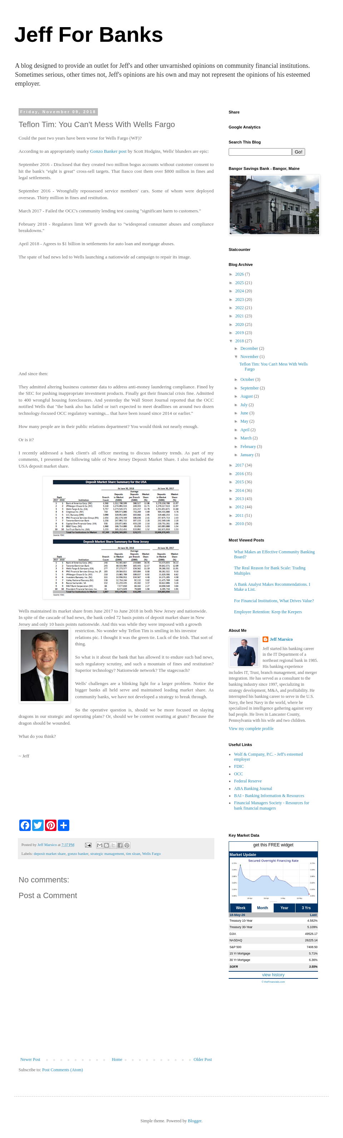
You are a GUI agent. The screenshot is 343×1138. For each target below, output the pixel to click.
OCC (238, 773)
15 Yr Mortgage (240, 953)
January (247, 454)
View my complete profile (251, 728)
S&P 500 (236, 947)
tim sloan (133, 853)
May (244, 421)
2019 (240, 332)
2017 (240, 465)
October (247, 379)
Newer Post (30, 1059)
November (250, 356)
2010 (240, 523)
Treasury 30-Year (241, 927)
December (249, 348)
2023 (240, 299)
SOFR (234, 966)
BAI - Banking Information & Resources (269, 795)
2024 (240, 290)
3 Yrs (306, 908)
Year (284, 908)
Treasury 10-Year (241, 920)
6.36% (313, 960)
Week (240, 908)
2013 (240, 498)
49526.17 (311, 934)
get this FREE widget (273, 844)
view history (273, 974)
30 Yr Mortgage (240, 960)
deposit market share (49, 853)
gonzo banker (78, 853)
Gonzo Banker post (108, 151)
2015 (240, 481)
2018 (240, 340)
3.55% (313, 966)
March (246, 437)
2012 (240, 506)
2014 (240, 490)
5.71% (313, 953)
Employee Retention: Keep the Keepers (268, 611)
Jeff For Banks (88, 34)
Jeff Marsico (281, 639)
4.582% (312, 920)
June (244, 413)
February (248, 446)
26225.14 (311, 940)
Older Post (203, 1059)
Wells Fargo (151, 853)
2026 (240, 274)
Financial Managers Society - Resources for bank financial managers (271, 805)
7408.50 (312, 947)
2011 (240, 515)
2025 (240, 282)
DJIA (233, 934)
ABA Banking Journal (253, 788)
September (250, 388)
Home (117, 1059)
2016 (240, 473)
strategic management (107, 853)
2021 (240, 315)
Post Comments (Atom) (62, 1069)
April (245, 429)
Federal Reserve (248, 781)
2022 (240, 307)
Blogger (195, 1120)
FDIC (239, 766)
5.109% (312, 927)
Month (262, 908)
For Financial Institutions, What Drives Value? (274, 600)
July (244, 404)
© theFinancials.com (273, 982)
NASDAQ (236, 940)
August (247, 396)
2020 (240, 324)
